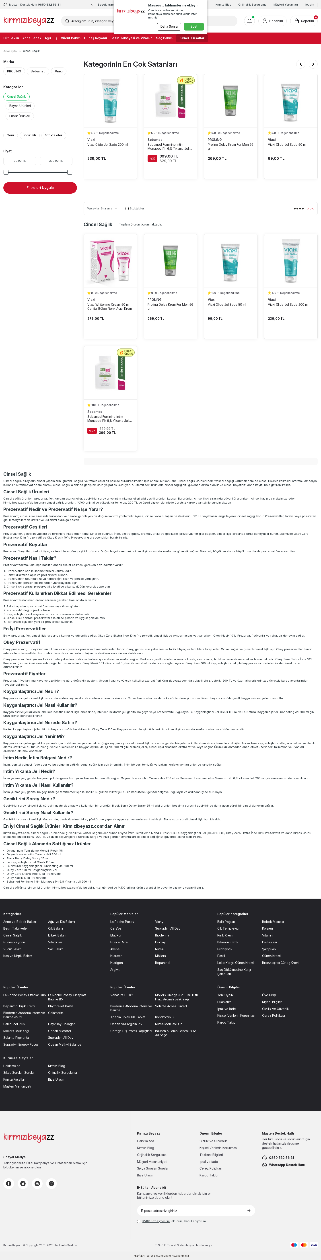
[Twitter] (23, 1183)
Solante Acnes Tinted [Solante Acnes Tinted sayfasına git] (171, 1006)
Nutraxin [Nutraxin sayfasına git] (116, 956)
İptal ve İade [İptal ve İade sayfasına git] (226, 1009)
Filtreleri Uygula (40, 187)
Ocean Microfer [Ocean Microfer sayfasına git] (59, 1031)
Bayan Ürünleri (20, 106)
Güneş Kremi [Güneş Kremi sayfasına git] (271, 956)
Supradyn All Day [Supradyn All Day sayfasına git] (167, 928)
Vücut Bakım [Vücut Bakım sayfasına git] (12, 949)
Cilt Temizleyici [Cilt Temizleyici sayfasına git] (228, 928)
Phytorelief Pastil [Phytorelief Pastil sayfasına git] (60, 1006)
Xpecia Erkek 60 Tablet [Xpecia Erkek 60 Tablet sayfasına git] (127, 1017)
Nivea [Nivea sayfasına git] (159, 949)
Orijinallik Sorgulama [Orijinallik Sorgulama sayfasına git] (152, 1155)
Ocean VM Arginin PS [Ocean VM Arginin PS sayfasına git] (126, 1024)
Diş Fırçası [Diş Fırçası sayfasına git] (269, 942)
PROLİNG (14, 71)
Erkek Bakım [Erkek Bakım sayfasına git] (57, 935)
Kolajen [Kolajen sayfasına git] (267, 928)
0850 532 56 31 (278, 1158)
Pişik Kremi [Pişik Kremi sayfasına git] (225, 935)
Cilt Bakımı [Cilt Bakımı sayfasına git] (55, 928)
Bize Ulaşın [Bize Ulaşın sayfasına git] (56, 1079)
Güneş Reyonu (95, 38)
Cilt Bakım (11, 38)
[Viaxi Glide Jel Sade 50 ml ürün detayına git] (290, 100)
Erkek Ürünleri (19, 116)
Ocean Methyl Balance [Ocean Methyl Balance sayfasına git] (64, 1044)
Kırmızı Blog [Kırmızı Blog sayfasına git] (56, 1066)
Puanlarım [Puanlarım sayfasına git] (224, 1002)
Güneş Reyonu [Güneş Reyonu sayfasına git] (14, 942)
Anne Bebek (32, 38)
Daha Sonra (168, 26)
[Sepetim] (304, 21)
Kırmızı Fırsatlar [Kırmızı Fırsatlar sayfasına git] (14, 1079)
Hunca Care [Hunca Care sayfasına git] (119, 942)
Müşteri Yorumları (286, 4)
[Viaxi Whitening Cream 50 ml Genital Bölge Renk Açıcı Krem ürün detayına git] (110, 260)
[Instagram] (51, 1183)
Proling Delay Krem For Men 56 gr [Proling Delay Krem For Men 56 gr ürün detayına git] (230, 146)
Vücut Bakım (70, 38)
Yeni (10, 135)
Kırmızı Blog (223, 4)
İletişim (309, 4)
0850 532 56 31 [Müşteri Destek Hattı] (49, 4)
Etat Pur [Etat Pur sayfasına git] (115, 935)
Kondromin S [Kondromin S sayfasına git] (164, 1017)
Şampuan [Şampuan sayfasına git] (269, 949)
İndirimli (29, 135)
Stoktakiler (53, 135)
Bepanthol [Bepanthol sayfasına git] (162, 963)
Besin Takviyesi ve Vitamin (131, 38)
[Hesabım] (272, 21)
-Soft (159, 1245)
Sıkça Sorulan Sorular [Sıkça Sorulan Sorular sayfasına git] (19, 1072)
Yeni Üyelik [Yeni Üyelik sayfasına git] (225, 995)
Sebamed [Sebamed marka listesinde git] (155, 139)
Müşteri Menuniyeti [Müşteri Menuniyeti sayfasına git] (17, 1086)
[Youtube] (37, 1183)
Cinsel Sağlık (16, 96)
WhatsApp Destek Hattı (283, 1165)
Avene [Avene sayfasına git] (115, 949)
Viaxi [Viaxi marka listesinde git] (91, 139)
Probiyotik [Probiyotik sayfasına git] (224, 949)
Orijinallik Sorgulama (252, 4)
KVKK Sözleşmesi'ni (156, 1221)
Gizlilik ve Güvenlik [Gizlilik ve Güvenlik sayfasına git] (276, 1009)
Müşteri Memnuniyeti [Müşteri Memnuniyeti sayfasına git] (152, 1162)
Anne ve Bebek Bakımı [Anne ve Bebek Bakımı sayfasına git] (20, 922)
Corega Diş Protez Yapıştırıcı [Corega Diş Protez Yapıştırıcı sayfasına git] (131, 1031)
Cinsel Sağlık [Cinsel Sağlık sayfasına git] (12, 935)
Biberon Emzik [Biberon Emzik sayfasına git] (227, 942)
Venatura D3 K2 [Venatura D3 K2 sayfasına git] (121, 995)
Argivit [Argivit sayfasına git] (114, 969)
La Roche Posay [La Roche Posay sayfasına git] (122, 922)
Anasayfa (10, 51)
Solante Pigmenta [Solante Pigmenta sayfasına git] (16, 1037)
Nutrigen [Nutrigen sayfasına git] (116, 963)
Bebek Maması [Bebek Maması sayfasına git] (273, 922)
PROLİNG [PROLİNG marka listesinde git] (215, 139)
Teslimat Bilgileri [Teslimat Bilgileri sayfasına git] (211, 1155)
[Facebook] (8, 1183)
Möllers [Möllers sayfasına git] (160, 956)
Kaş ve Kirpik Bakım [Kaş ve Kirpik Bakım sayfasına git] (17, 956)
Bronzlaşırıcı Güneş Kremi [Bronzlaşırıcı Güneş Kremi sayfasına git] (280, 963)
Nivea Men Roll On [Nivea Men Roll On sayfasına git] (168, 1024)
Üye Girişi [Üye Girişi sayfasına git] (269, 995)
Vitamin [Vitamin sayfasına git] (267, 935)
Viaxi (59, 71)
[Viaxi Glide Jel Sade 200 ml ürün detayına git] (110, 100)
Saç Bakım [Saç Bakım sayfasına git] (55, 949)
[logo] (28, 21)
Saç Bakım (164, 38)
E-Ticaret (170, 1245)
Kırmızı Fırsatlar (192, 38)
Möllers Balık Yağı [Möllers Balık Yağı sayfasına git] (16, 1031)
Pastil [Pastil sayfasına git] (221, 956)
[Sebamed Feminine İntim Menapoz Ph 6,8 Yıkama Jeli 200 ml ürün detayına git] (170, 100)
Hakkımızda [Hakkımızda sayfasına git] (11, 1066)
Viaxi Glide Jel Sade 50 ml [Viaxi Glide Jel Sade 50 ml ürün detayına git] (287, 144)
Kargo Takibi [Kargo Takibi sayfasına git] (209, 1175)
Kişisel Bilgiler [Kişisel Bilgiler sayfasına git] (272, 1002)
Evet (194, 26)
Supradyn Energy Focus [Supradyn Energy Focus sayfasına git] (21, 1044)
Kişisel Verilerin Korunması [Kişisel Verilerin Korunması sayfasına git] (236, 1015)
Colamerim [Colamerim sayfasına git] (56, 1013)
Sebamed (38, 71)
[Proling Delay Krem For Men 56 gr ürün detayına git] (230, 100)
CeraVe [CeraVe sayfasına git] (115, 928)
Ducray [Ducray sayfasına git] (160, 942)
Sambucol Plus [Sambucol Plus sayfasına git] (14, 1024)
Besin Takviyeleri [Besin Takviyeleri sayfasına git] (16, 928)
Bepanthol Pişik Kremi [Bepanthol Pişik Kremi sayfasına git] (19, 1006)
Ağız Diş (51, 38)
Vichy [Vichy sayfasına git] (159, 922)
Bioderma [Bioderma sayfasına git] (162, 935)
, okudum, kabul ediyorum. (171, 1221)
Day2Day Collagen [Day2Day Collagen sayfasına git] (62, 1024)
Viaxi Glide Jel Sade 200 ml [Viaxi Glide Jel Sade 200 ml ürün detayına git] (107, 144)
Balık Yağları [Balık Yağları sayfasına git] (226, 922)
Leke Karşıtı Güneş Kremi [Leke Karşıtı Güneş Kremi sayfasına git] (235, 963)
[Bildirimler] (249, 21)
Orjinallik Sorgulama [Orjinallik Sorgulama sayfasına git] (62, 1072)
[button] (92, 4)
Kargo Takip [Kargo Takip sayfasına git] (226, 1022)
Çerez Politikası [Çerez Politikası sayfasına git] (273, 1015)
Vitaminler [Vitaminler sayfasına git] (55, 942)
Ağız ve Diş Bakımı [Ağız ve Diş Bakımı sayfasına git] (61, 922)
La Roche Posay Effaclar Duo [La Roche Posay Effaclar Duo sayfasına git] (24, 995)
